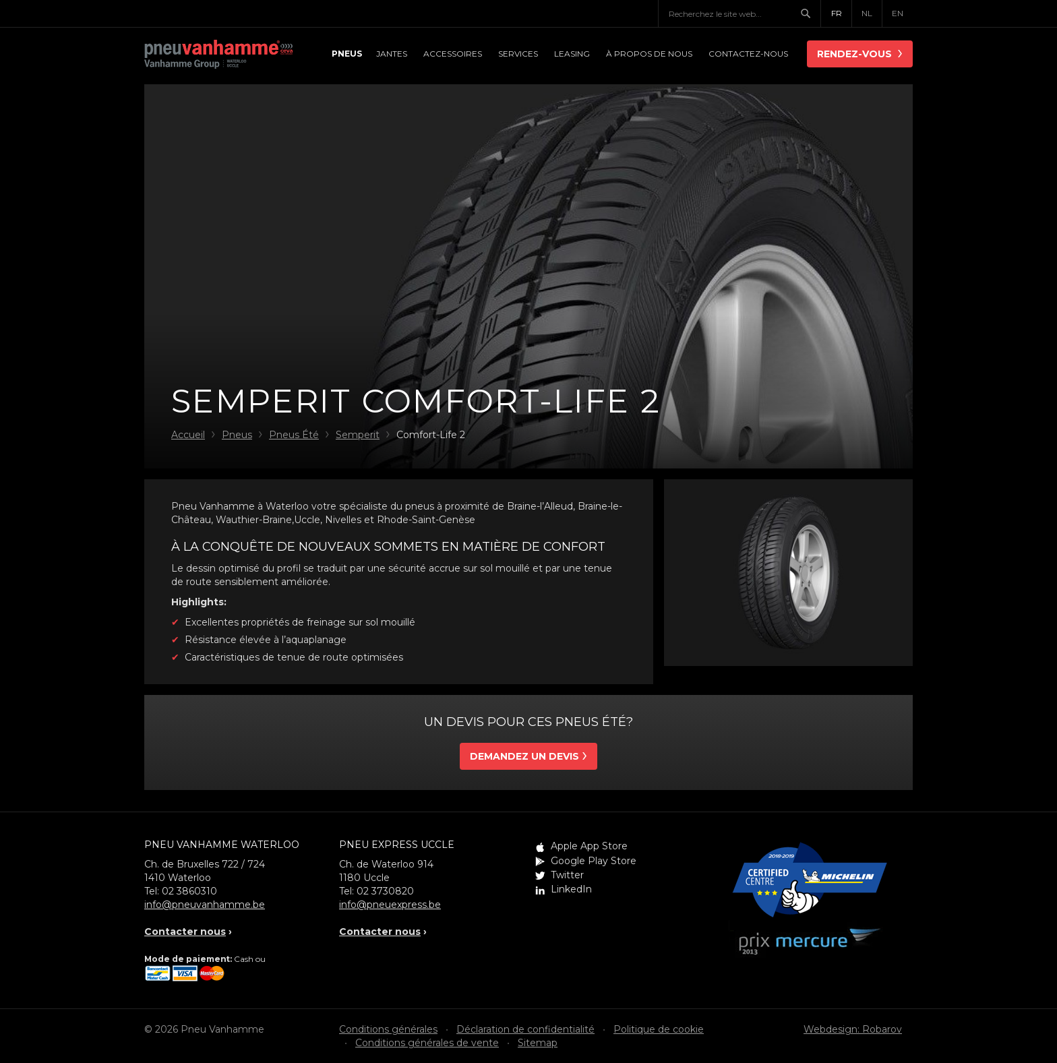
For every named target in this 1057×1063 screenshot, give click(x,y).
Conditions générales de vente (427, 1043)
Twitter (567, 875)
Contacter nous (185, 931)
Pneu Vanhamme (218, 55)
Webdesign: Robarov (853, 1029)
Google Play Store (593, 861)
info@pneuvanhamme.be (204, 905)
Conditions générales (388, 1029)
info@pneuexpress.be (390, 905)
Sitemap (537, 1043)
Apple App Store (589, 846)
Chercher (810, 13)
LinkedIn (571, 889)
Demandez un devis (524, 756)
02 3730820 (385, 891)
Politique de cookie (658, 1029)
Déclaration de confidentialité (525, 1029)
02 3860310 (189, 891)
